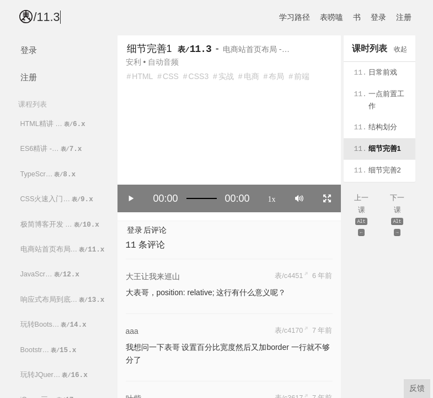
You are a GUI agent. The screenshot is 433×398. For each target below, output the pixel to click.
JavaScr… (50, 274)
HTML (142, 76)
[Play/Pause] (131, 198)
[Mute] (299, 198)
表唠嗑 (331, 17)
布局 (276, 76)
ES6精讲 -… (52, 149)
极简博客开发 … (60, 225)
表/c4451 (289, 276)
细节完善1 (149, 48)
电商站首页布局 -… (256, 49)
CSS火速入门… (57, 199)
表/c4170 (289, 330)
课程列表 (32, 104)
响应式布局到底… (63, 300)
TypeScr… (49, 174)
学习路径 (294, 17)
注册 (403, 17)
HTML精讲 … (53, 124)
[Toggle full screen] (327, 198)
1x (272, 198)
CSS (171, 76)
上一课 (361, 215)
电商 (251, 76)
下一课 (397, 215)
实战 (226, 76)
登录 (378, 17)
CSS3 (199, 76)
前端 (301, 76)
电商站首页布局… (63, 249)
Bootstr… (49, 350)
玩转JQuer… (54, 375)
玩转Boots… (54, 325)
